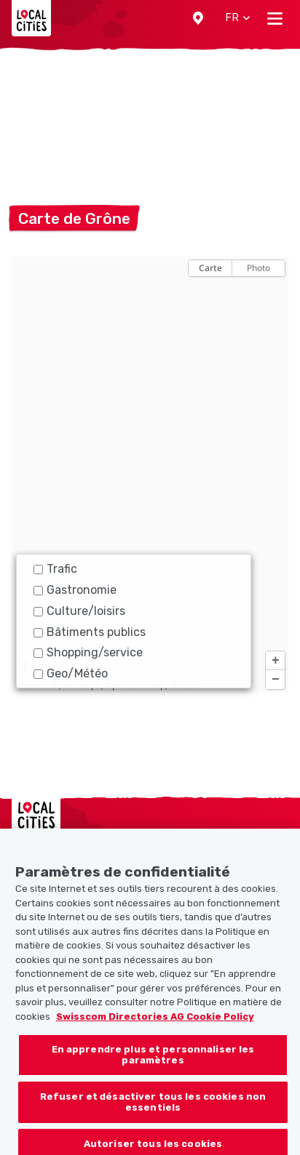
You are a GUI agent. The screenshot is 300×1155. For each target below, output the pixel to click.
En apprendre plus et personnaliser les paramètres (153, 1064)
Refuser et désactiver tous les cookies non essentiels (153, 1111)
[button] (198, 18)
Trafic (55, 569)
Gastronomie (75, 590)
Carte (210, 268)
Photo (258, 268)
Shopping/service (88, 652)
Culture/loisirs (79, 611)
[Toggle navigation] (274, 18)
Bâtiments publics (89, 632)
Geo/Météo (70, 673)
